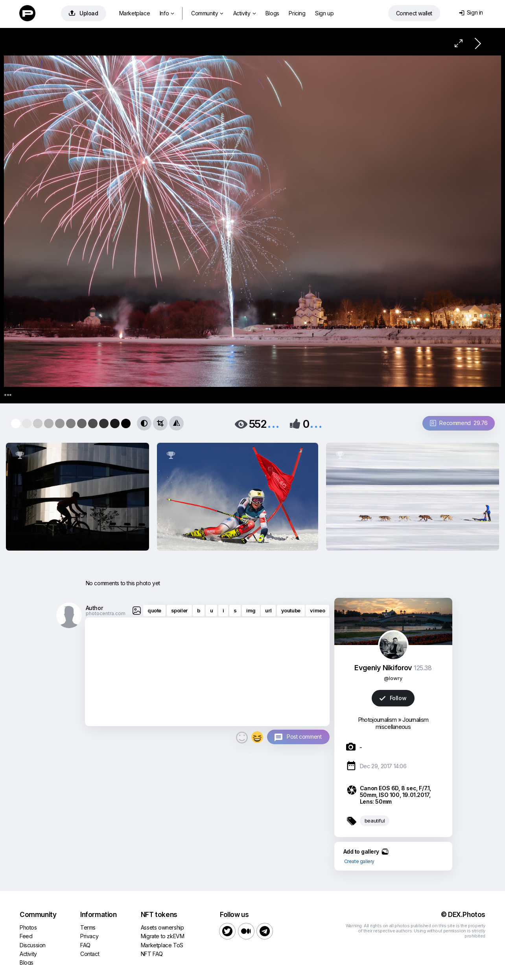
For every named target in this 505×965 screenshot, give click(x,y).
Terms (88, 927)
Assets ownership (162, 927)
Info (167, 13)
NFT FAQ (152, 953)
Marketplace (134, 13)
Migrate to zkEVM (162, 936)
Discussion (33, 945)
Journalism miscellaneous (402, 723)
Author (94, 608)
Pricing (297, 13)
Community (207, 13)
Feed (26, 936)
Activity (244, 13)
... (273, 423)
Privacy (89, 936)
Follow (393, 698)
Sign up (324, 13)
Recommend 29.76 (459, 423)
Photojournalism (377, 719)
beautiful (375, 820)
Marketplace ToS (162, 945)
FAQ (85, 945)
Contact (89, 953)
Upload (83, 13)
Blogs (272, 13)
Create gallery (359, 861)
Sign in (471, 12)
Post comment (304, 736)
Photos (28, 927)
